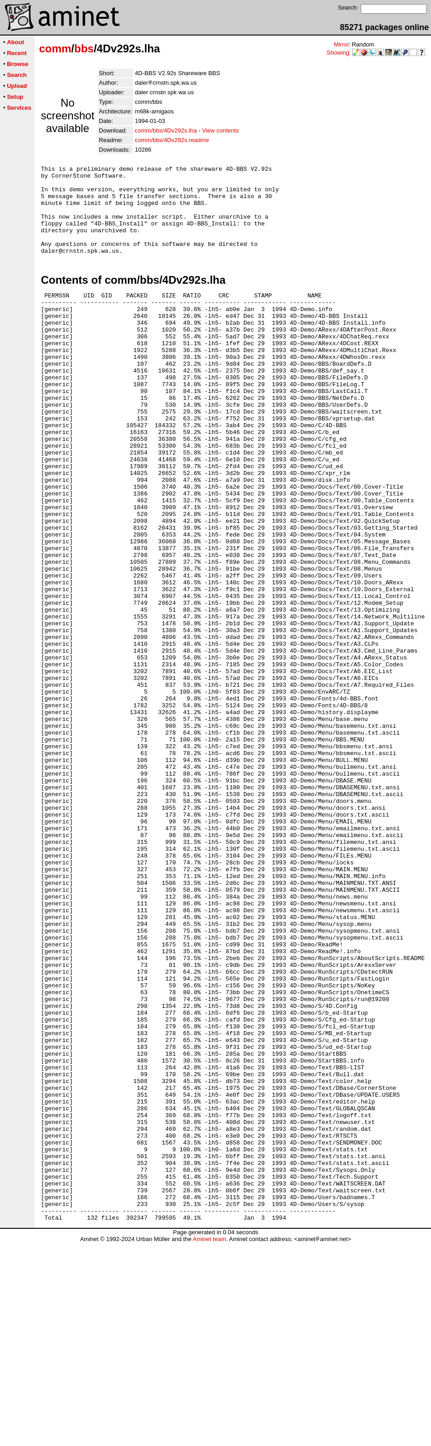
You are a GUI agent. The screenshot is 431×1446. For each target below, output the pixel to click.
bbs (84, 48)
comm (55, 48)
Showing (338, 52)
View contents (220, 130)
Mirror (341, 44)
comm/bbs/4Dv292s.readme (172, 140)
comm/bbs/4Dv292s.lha (166, 130)
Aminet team (209, 1442)
